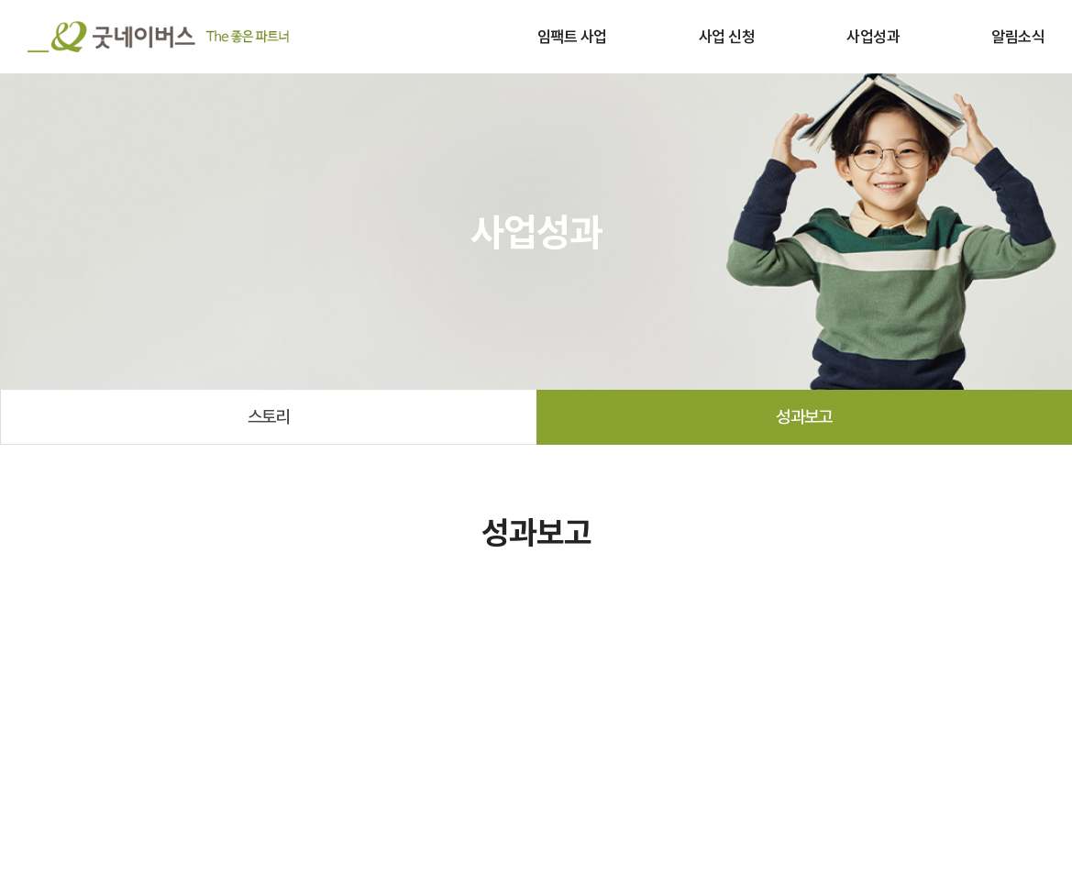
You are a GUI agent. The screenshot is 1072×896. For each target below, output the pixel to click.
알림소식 (1017, 37)
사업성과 (873, 37)
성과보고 (804, 416)
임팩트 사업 (572, 37)
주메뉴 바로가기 (0, 0)
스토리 (269, 416)
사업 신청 (727, 37)
